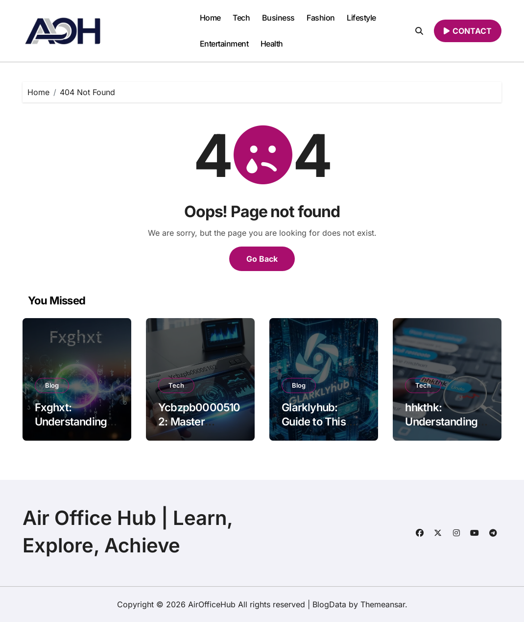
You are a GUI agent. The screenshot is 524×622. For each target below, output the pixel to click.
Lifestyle (361, 18)
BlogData (329, 604)
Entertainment (224, 44)
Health (272, 44)
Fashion (321, 18)
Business (278, 18)
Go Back (262, 259)
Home (210, 18)
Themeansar (382, 604)
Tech (241, 18)
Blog (52, 385)
